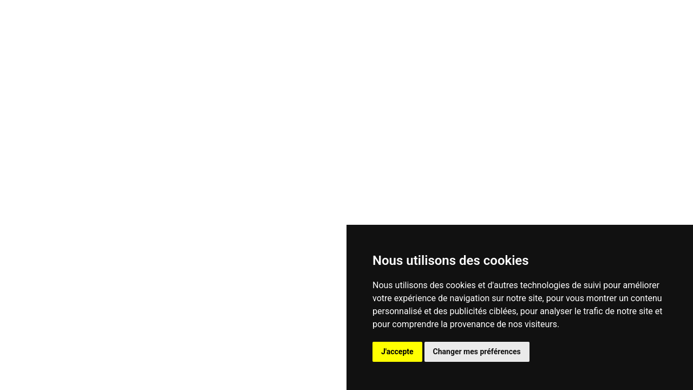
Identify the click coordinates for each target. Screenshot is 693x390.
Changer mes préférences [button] (477, 351)
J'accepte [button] (397, 351)
